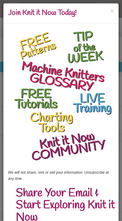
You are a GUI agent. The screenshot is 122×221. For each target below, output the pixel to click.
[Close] (112, 10)
